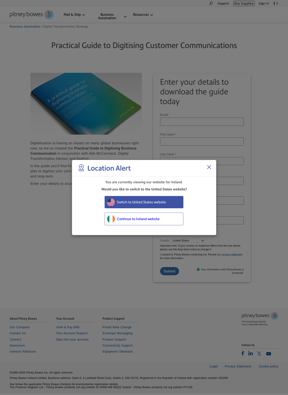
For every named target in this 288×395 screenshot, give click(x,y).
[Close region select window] (209, 167)
